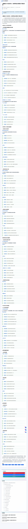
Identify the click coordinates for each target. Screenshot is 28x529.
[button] (26, 1)
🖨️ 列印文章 (14, 476)
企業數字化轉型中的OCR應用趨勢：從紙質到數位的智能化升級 (9, 517)
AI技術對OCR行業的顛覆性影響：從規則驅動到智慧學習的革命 (9, 520)
